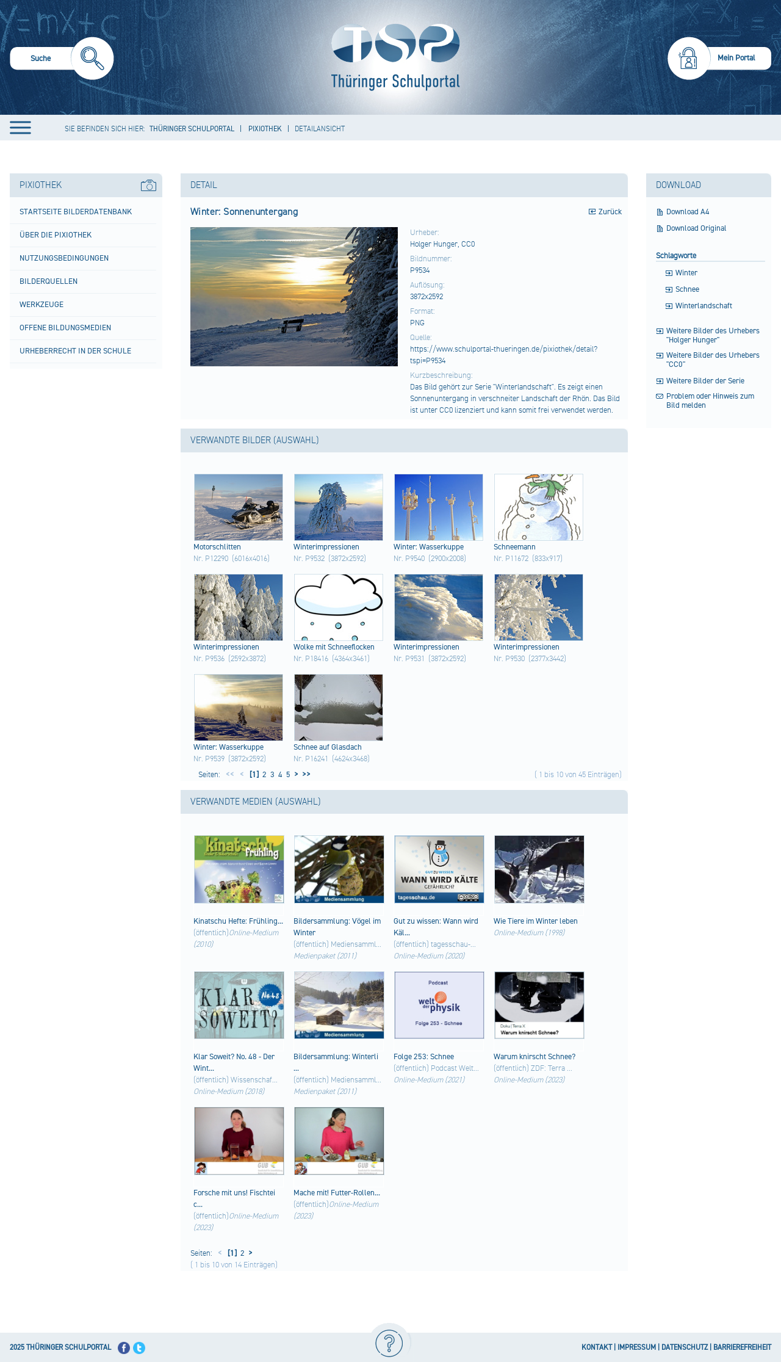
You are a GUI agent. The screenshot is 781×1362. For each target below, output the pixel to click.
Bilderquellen (48, 281)
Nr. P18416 (310, 659)
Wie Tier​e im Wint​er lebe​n (536, 921)
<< (230, 775)
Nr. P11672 (511, 558)
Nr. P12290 (210, 558)
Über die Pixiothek (56, 235)
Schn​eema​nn (515, 547)
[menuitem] (62, 60)
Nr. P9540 (409, 558)
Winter (686, 273)
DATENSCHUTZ (684, 1347)
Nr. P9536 (209, 659)
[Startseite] (393, 57)
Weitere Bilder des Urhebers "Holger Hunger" (713, 336)
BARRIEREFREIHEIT (742, 1347)
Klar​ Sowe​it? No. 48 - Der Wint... (234, 1062)
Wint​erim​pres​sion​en (326, 547)
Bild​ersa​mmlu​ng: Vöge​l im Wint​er (337, 927)
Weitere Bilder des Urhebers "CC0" (713, 360)
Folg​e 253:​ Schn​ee (424, 1057)
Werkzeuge (41, 305)
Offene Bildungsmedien (65, 328)
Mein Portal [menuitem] (736, 58)
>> (304, 775)
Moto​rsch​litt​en (217, 547)
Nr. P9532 (309, 558)
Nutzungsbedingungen (64, 258)
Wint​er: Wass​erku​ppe (429, 547)
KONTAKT (596, 1347)
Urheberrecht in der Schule (75, 351)
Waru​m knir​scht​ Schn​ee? (534, 1057)
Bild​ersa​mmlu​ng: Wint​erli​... (335, 1062)
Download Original (696, 228)
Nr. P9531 (409, 659)
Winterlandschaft (703, 306)
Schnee (687, 289)
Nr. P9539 (209, 759)
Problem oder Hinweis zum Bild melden (710, 401)
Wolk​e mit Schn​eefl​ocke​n (334, 647)
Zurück (610, 212)
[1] (253, 775)
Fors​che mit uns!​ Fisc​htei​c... (234, 1198)
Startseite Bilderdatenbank (76, 212)
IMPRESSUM (636, 1347)
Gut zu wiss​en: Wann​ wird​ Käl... (436, 927)
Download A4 (688, 212)
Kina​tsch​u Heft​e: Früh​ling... (238, 921)
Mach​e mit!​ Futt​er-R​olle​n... (336, 1193)
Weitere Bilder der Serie (705, 381)
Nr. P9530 (509, 659)
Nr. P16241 (310, 759)
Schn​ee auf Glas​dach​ (327, 747)
